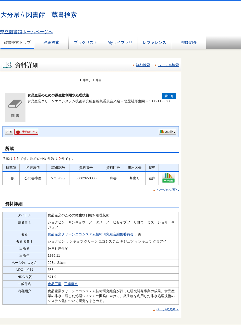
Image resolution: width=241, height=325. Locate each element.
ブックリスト (85, 42)
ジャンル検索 (168, 65)
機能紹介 (189, 42)
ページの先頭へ (168, 190)
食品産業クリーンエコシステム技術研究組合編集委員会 (90, 234)
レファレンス (154, 42)
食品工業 (54, 284)
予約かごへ (29, 132)
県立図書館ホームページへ (26, 31)
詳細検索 (51, 42)
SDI (9, 132)
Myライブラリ (120, 42)
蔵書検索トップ (17, 42)
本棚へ (170, 132)
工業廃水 (71, 284)
